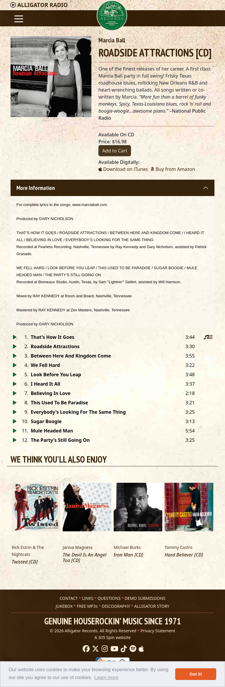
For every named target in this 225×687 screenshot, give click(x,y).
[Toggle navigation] (19, 18)
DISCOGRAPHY (116, 606)
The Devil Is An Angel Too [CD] (84, 557)
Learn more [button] (106, 677)
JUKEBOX (64, 606)
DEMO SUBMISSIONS (145, 598)
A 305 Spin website (112, 637)
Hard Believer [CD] (184, 555)
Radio (42, 5)
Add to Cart (114, 150)
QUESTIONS (109, 598)
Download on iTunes (123, 169)
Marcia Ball (111, 40)
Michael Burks (127, 547)
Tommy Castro (178, 547)
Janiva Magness (78, 547)
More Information (35, 188)
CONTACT (68, 598)
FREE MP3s (87, 606)
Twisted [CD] (25, 562)
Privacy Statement (158, 630)
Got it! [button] (196, 674)
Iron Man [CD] (128, 555)
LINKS (87, 598)
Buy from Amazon (172, 169)
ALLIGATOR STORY (151, 606)
